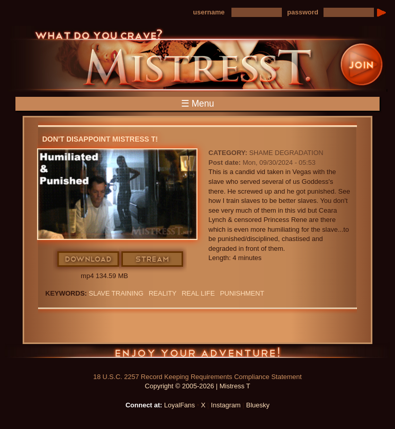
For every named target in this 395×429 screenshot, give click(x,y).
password (302, 12)
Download (88, 259)
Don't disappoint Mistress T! (100, 139)
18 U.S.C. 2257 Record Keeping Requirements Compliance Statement (197, 377)
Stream (153, 259)
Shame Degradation (286, 153)
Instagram (226, 405)
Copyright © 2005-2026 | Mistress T (197, 386)
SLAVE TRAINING (116, 293)
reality (162, 293)
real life (198, 293)
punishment (242, 293)
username (208, 12)
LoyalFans (179, 405)
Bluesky (258, 405)
